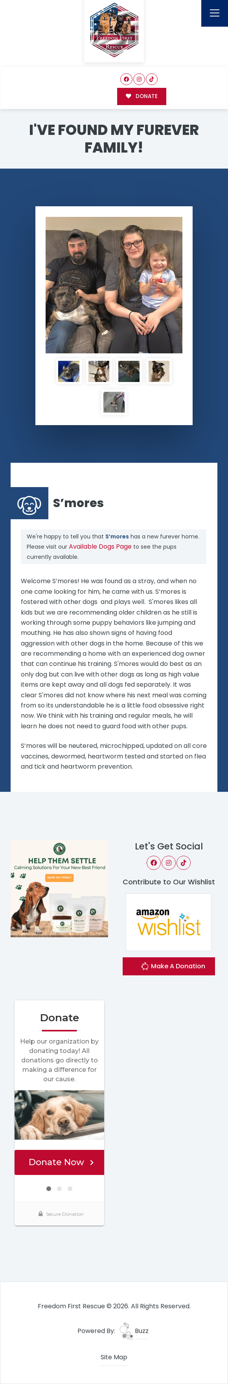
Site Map (114, 1357)
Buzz (134, 1330)
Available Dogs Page (100, 546)
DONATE (142, 96)
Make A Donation (173, 967)
